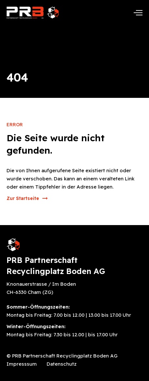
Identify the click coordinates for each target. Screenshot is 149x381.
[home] (33, 13)
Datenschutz (62, 364)
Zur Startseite (23, 198)
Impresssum (22, 364)
